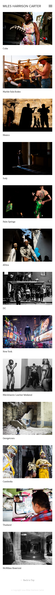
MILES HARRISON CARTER (22, 6)
